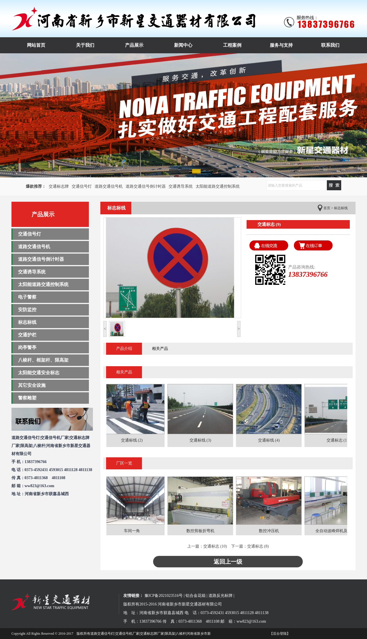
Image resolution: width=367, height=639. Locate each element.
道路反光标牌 (220, 595)
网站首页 (36, 45)
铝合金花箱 (196, 595)
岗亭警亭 (27, 347)
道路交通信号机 (109, 186)
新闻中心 (183, 45)
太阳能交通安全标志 (38, 372)
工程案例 (232, 45)
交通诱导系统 (181, 186)
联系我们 (330, 45)
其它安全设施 (32, 385)
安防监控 (27, 309)
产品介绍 (124, 348)
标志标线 (27, 322)
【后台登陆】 (280, 634)
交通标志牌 (59, 186)
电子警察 (27, 297)
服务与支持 (281, 45)
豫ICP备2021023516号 (164, 595)
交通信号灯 (82, 186)
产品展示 (134, 45)
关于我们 (85, 45)
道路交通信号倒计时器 (146, 186)
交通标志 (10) (215, 546)
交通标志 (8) (258, 546)
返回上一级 (228, 561)
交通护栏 (27, 334)
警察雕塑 (27, 397)
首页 (326, 208)
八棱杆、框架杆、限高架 (43, 360)
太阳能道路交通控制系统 (218, 186)
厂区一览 (124, 463)
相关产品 (160, 348)
